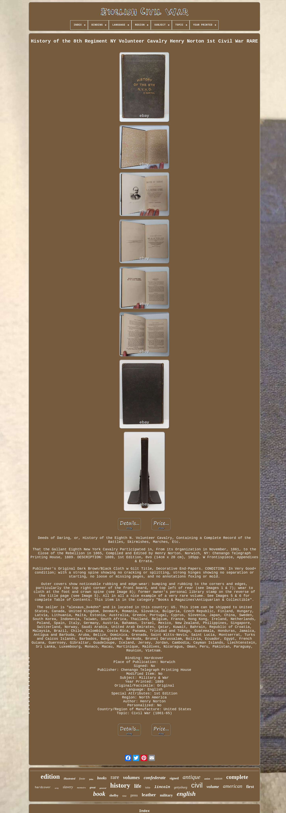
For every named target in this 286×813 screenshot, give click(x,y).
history (120, 785)
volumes (131, 777)
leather (149, 794)
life (137, 786)
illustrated (69, 778)
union (207, 778)
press (134, 795)
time (124, 795)
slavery (68, 787)
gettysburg (180, 787)
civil (197, 785)
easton (218, 778)
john (91, 779)
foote (82, 778)
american (232, 786)
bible (147, 787)
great (93, 787)
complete (237, 777)
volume (213, 786)
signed (174, 778)
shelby (113, 795)
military (166, 795)
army (57, 788)
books (102, 778)
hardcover (43, 787)
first (250, 786)
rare (115, 777)
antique (191, 777)
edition (50, 776)
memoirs (81, 787)
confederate (155, 777)
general (103, 788)
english (186, 793)
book (99, 793)
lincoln (162, 787)
